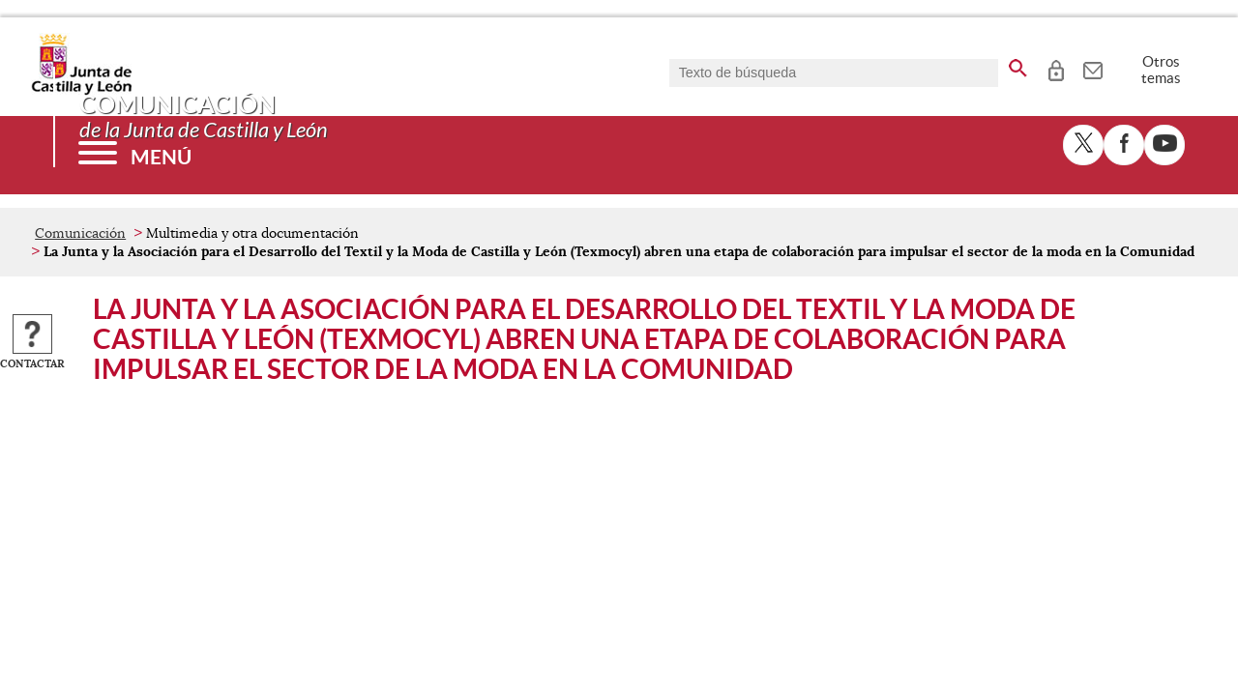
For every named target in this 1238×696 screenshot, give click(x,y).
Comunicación (80, 233)
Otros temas (1161, 69)
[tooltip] (1056, 67)
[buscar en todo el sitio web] (1018, 64)
